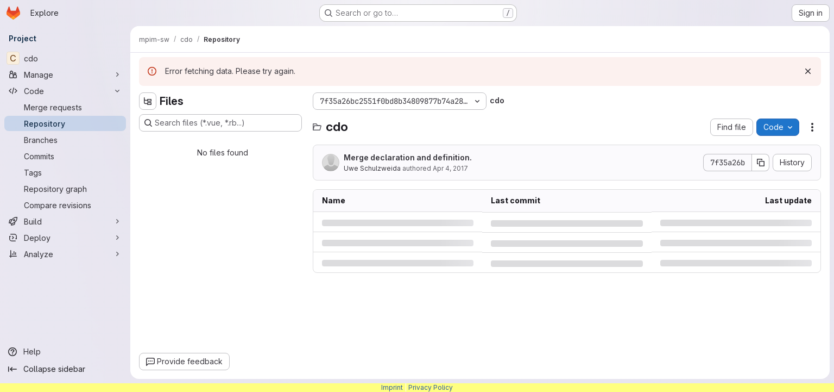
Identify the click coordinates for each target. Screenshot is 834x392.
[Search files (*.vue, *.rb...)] (220, 123)
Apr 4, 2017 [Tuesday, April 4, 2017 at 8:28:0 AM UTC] (450, 168)
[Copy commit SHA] (760, 162)
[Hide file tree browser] (147, 101)
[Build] (65, 221)
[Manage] (65, 74)
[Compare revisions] (65, 205)
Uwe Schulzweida (372, 168)
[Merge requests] (65, 107)
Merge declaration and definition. (408, 157)
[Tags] (65, 172)
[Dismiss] (807, 71)
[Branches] (65, 139)
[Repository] (65, 123)
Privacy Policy (430, 387)
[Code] (65, 90)
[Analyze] (65, 254)
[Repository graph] (65, 188)
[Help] (65, 351)
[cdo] (65, 58)
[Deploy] (65, 237)
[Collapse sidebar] (65, 369)
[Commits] (65, 156)
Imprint (392, 387)
